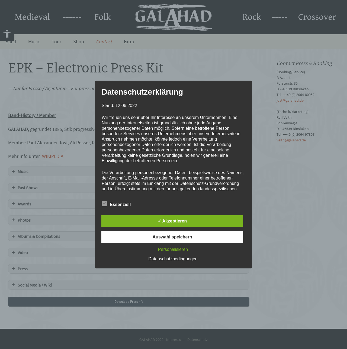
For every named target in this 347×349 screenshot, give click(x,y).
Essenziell (116, 203)
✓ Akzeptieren (172, 221)
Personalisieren (173, 249)
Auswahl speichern (172, 237)
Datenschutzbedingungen (172, 259)
